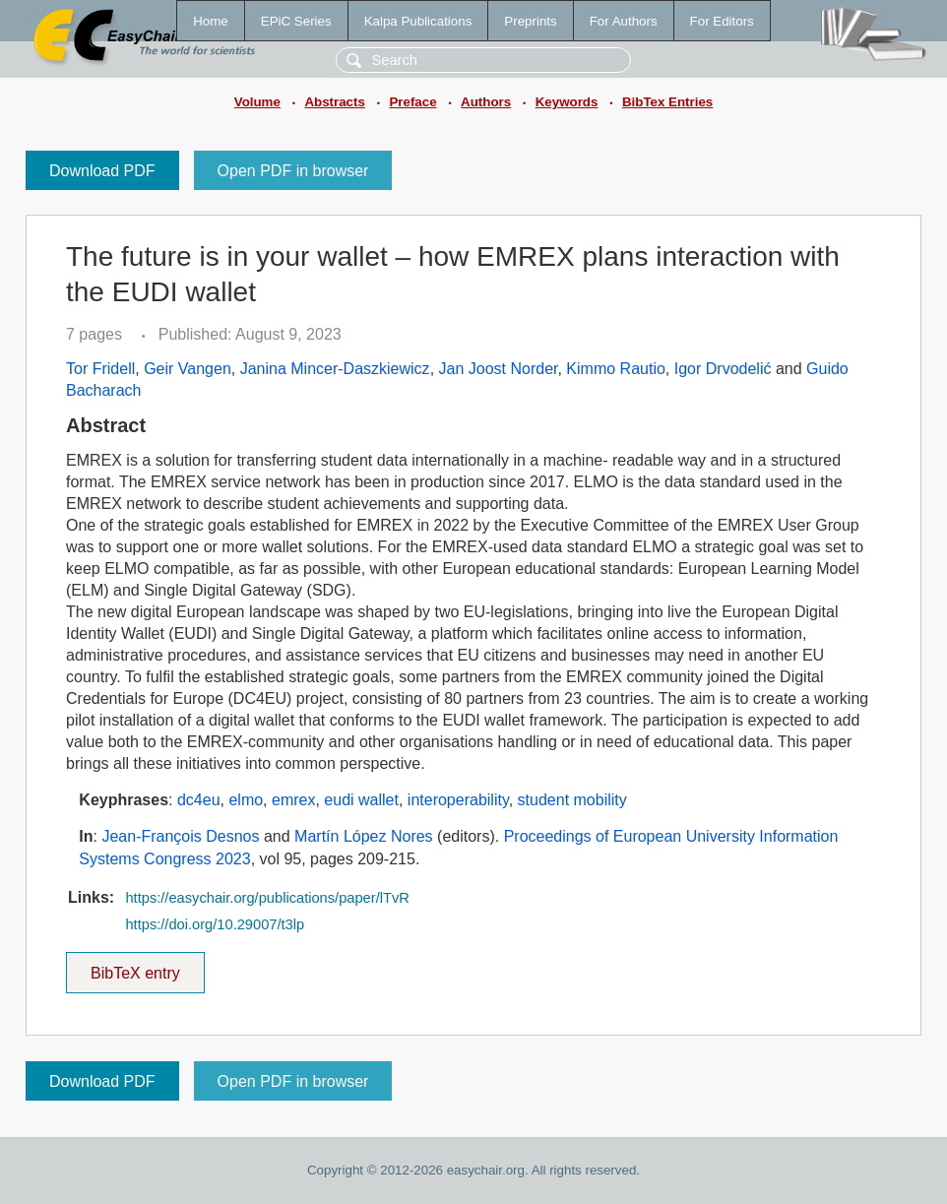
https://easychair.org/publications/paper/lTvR (267, 898)
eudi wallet (361, 800)
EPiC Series (296, 21)
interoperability (458, 800)
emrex (293, 800)
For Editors (722, 21)
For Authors (624, 21)
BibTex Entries (667, 102)
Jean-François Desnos (180, 836)
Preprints (530, 21)
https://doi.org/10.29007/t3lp (214, 924)
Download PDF (102, 170)
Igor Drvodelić (723, 368)
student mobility (572, 800)
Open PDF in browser (293, 170)
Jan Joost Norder (498, 368)
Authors (486, 102)
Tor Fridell (100, 368)
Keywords (567, 102)
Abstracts (334, 102)
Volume (257, 102)
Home (210, 21)
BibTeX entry (135, 967)
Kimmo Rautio (615, 368)
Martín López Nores (363, 836)
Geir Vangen (187, 368)
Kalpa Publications (418, 21)
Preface (412, 102)
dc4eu (199, 800)
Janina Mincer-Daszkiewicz (335, 368)
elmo (245, 800)
